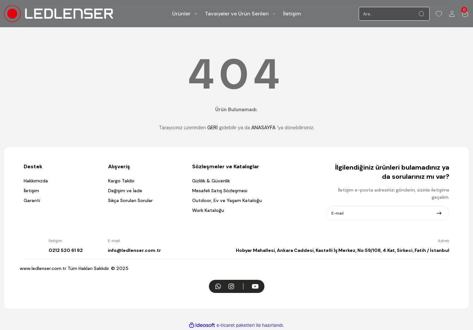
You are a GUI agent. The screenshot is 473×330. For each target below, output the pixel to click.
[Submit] (439, 213)
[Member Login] (452, 14)
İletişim (31, 191)
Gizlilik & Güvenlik (211, 181)
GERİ (212, 127)
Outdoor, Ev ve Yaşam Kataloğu (227, 200)
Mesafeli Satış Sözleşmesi (219, 191)
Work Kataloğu (208, 210)
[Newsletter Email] (387, 213)
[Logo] (59, 13)
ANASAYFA (263, 127)
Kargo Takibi (121, 181)
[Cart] (465, 14)
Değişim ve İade (125, 191)
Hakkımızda (36, 181)
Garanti (32, 200)
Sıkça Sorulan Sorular (130, 200)
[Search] (394, 14)
